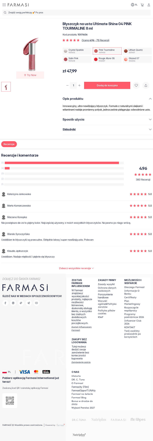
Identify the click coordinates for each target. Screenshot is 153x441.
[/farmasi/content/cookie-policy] (108, 312)
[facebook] (5, 303)
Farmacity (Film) (80, 386)
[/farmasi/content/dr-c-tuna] (78, 379)
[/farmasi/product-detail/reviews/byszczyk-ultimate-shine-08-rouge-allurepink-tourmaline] (76, 268)
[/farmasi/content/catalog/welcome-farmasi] (134, 333)
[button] (108, 85)
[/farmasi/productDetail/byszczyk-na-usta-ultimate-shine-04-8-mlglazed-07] (137, 59)
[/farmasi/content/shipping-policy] (106, 284)
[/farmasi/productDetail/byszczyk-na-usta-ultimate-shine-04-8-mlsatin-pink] (77, 59)
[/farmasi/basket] (142, 5)
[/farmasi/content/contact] (129, 327)
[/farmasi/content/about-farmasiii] (77, 383)
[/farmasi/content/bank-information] (134, 292)
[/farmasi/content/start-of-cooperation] (134, 309)
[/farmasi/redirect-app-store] (9, 400)
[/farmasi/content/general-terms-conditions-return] (108, 304)
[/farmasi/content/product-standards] (130, 297)
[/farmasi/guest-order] (81, 362)
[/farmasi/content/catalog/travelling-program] (134, 316)
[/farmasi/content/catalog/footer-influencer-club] (134, 322)
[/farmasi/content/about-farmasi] (134, 287)
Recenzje (9, 144)
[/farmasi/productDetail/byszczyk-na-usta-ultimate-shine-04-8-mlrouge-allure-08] (107, 59)
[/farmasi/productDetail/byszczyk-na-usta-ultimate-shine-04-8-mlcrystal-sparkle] (77, 51)
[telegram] (29, 303)
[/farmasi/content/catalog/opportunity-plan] (134, 303)
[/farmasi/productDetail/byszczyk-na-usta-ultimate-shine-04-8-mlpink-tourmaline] (107, 51)
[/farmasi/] (18, 5)
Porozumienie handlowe (105, 296)
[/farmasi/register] (82, 328)
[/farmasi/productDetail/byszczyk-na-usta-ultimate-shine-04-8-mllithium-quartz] (137, 51)
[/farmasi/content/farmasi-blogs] (79, 397)
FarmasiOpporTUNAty (84, 390)
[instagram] (13, 303)
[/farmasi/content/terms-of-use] (108, 289)
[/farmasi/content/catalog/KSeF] (100, 317)
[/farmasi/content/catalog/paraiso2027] (83, 407)
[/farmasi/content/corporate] (82, 394)
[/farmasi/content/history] (76, 376)
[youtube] (36, 303)
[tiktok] (21, 303)
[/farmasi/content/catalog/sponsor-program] (84, 403)
